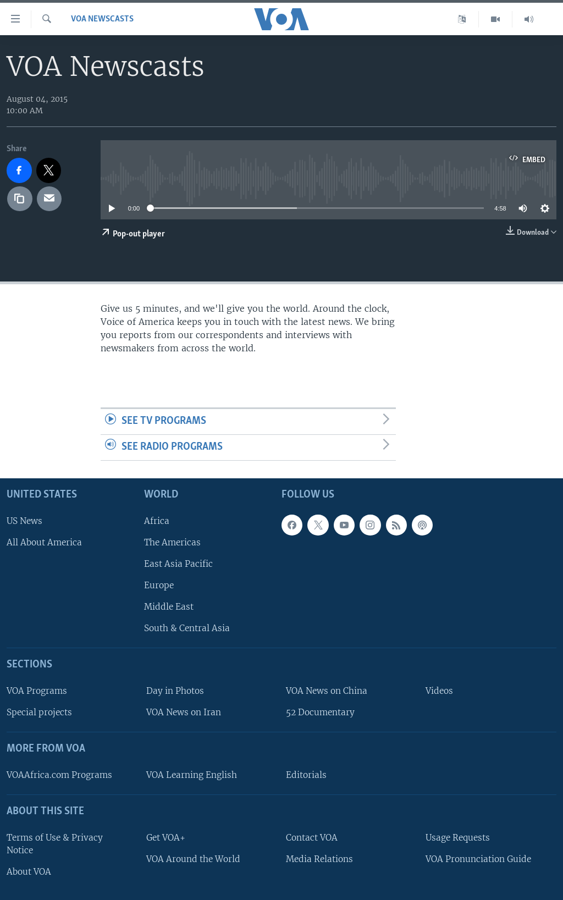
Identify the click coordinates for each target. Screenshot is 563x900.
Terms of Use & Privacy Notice (55, 843)
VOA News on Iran (183, 712)
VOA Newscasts (102, 19)
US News (24, 520)
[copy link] (19, 199)
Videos (439, 691)
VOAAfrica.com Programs (59, 775)
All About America (44, 542)
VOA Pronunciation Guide (478, 859)
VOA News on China (326, 691)
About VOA (29, 871)
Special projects (39, 712)
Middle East (169, 606)
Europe (159, 585)
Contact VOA (312, 837)
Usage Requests (458, 837)
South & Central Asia (187, 628)
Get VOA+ (165, 837)
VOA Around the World (193, 859)
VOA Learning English (191, 775)
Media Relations (319, 859)
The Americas (172, 542)
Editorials (306, 775)
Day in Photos (175, 691)
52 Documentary (320, 712)
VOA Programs (37, 691)
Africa (156, 520)
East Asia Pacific (178, 564)
